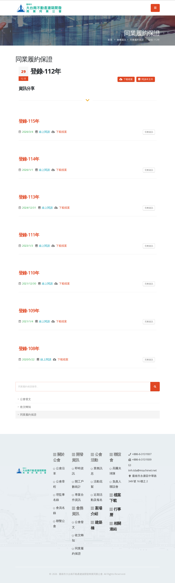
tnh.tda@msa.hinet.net (142, 470)
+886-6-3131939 (141, 459)
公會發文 (25, 399)
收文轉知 (25, 407)
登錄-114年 (29, 159)
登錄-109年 (29, 311)
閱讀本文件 (145, 79)
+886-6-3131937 (141, 454)
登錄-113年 (29, 197)
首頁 (110, 39)
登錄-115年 (29, 121)
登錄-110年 (29, 273)
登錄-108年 (29, 348)
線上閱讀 (44, 132)
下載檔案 (126, 79)
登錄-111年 (29, 235)
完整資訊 (149, 131)
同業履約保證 (137, 39)
